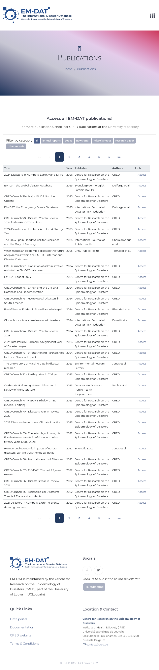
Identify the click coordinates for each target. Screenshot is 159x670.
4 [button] (88, 157)
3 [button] (79, 157)
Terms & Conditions (24, 645)
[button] (106, 157)
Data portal (18, 620)
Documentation (22, 628)
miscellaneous (102, 140)
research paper (124, 140)
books (68, 140)
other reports (16, 146)
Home (68, 69)
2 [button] (70, 157)
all (36, 140)
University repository (123, 127)
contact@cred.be (97, 646)
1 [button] (61, 157)
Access (142, 174)
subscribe (95, 588)
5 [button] (97, 157)
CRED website (20, 636)
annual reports (51, 140)
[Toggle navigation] (152, 15)
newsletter (83, 140)
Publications (86, 69)
